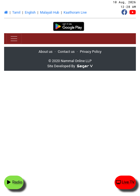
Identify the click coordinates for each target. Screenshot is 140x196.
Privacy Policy (90, 52)
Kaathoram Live (75, 12)
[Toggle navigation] (14, 38)
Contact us (66, 52)
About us (45, 52)
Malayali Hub (49, 12)
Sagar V (85, 66)
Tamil (16, 12)
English (30, 12)
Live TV (125, 182)
